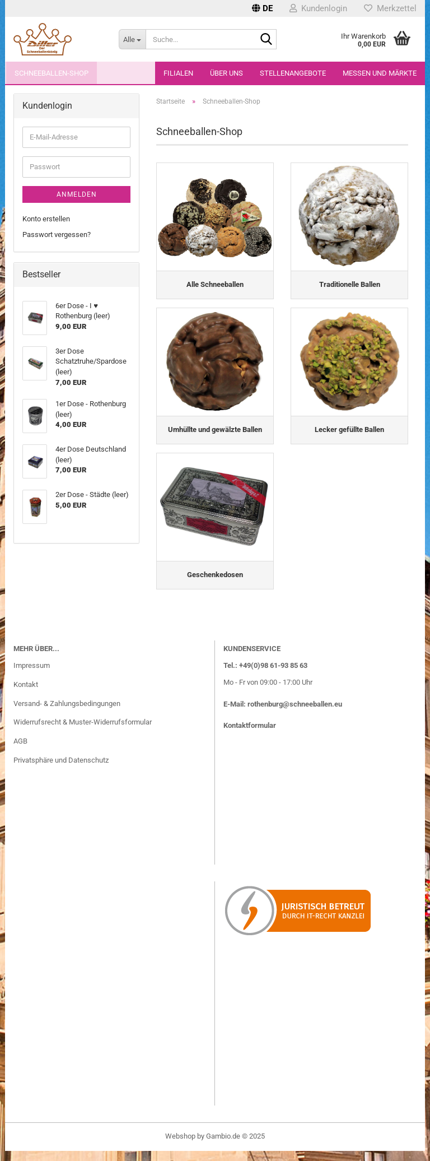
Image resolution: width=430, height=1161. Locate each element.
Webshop (180, 1146)
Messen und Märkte (380, 73)
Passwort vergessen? (56, 234)
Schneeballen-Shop (51, 73)
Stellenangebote (293, 73)
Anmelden (77, 194)
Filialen (178, 73)
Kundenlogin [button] (318, 8)
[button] (262, 8)
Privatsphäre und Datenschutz (61, 771)
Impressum (31, 676)
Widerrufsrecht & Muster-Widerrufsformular (82, 732)
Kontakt (25, 695)
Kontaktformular (249, 736)
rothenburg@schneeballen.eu (294, 714)
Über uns (226, 73)
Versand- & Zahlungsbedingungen (66, 713)
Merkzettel (390, 8)
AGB (20, 751)
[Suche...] (132, 39)
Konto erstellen (46, 219)
